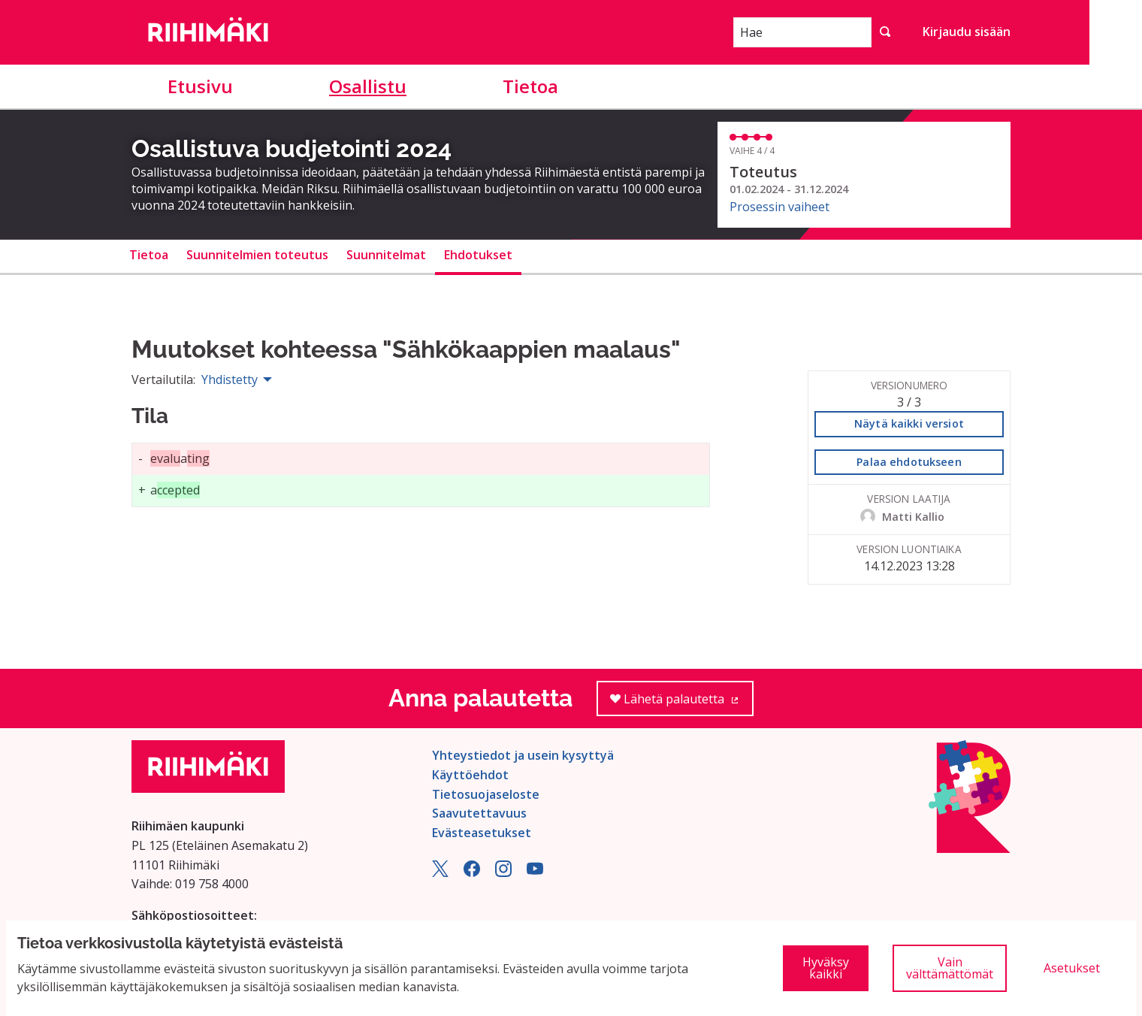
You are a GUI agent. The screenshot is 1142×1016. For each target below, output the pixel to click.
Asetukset (1072, 968)
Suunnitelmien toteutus (257, 254)
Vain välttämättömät (949, 968)
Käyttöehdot (470, 775)
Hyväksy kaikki (825, 968)
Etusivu (200, 86)
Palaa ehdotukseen (908, 462)
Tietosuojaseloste (485, 794)
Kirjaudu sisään (967, 31)
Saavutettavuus (479, 813)
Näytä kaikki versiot (909, 423)
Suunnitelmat (386, 254)
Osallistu (367, 86)
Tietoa (530, 86)
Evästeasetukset (481, 832)
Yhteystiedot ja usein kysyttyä (523, 755)
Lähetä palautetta (682, 704)
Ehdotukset (478, 254)
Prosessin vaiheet (779, 206)
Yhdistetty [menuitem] (229, 379)
